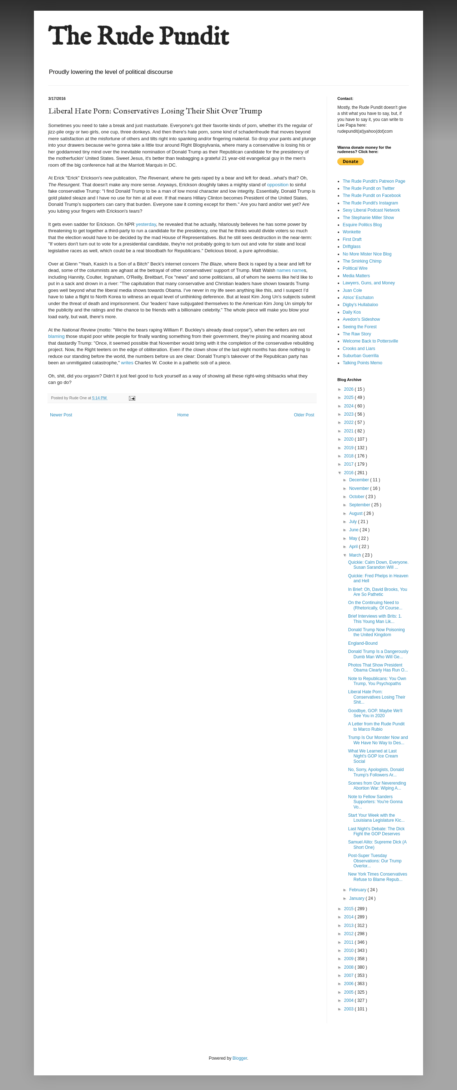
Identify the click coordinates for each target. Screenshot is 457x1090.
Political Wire (355, 268)
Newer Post (61, 414)
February (358, 889)
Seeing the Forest (360, 326)
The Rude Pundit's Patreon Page (374, 181)
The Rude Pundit (138, 38)
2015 (349, 908)
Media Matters (356, 275)
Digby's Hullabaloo (360, 304)
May (353, 538)
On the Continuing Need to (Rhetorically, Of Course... (375, 605)
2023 (349, 414)
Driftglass (352, 246)
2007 (349, 975)
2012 (349, 933)
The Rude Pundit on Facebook (372, 195)
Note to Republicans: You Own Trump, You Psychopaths (377, 681)
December (359, 479)
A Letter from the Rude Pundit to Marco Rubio (376, 726)
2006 (349, 983)
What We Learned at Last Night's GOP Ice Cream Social (373, 756)
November (359, 488)
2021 (349, 431)
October (357, 496)
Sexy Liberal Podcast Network (371, 210)
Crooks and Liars (359, 348)
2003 (349, 1009)
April (354, 546)
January (357, 898)
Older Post (304, 414)
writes (127, 362)
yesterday (146, 224)
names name (290, 270)
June (354, 529)
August (356, 513)
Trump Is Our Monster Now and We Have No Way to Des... (378, 740)
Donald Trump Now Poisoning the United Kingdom (376, 632)
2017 (349, 464)
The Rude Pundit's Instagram (370, 203)
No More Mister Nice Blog (367, 254)
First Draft (352, 239)
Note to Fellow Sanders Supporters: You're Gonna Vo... (375, 802)
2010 (349, 950)
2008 (349, 967)
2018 (349, 455)
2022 (349, 422)
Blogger (239, 1058)
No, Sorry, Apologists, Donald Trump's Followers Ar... (376, 772)
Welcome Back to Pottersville (370, 341)
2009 (349, 958)
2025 (349, 397)
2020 (349, 439)
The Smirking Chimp (362, 261)
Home (183, 414)
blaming (56, 336)
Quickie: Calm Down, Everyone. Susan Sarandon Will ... (378, 565)
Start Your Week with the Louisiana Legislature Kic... (376, 818)
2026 (349, 389)
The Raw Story (357, 333)
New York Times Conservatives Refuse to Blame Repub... (377, 877)
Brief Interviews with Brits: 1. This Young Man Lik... (375, 619)
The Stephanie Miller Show (368, 217)
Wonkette (352, 231)
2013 (349, 925)
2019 (349, 447)
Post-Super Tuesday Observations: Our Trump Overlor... (375, 860)
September (360, 504)
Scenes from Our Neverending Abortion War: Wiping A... (377, 786)
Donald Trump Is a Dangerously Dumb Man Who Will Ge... (378, 654)
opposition (277, 184)
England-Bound (363, 643)
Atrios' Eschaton (358, 297)
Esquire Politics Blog (362, 224)
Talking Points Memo (362, 362)
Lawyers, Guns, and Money (369, 282)
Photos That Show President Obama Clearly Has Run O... (378, 668)
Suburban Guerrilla (361, 355)
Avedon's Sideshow (361, 319)
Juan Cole (352, 290)
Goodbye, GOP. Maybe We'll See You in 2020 (375, 713)
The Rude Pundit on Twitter (369, 188)
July (353, 521)
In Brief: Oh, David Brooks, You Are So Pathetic (377, 592)
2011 (349, 942)
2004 (349, 1000)
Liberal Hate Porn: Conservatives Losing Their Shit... (376, 697)
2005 (349, 992)
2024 (349, 406)
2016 (349, 472)
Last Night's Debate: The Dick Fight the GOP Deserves (376, 831)
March (355, 555)
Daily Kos (352, 312)
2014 (349, 916)
